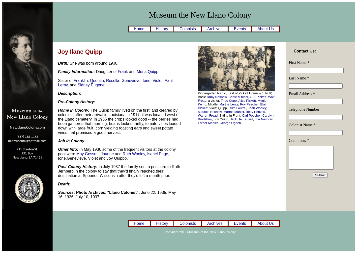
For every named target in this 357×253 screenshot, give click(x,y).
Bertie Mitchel (238, 97)
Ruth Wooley (134, 154)
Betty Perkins (255, 112)
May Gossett (87, 154)
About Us (265, 29)
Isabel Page (157, 154)
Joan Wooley (257, 108)
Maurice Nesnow (210, 112)
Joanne (107, 154)
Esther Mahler (208, 123)
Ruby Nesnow (217, 97)
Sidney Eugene (91, 85)
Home (139, 29)
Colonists (187, 29)
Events (240, 29)
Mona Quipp (147, 72)
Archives (214, 29)
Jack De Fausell (241, 119)
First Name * (299, 62)
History (162, 29)
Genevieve (131, 80)
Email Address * (302, 94)
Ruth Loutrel (237, 108)
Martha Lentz (228, 104)
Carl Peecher (251, 115)
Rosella (112, 80)
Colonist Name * (302, 125)
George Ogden (230, 123)
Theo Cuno (229, 100)
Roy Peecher (249, 104)
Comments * (299, 140)
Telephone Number (304, 109)
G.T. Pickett (258, 97)
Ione (146, 80)
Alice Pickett (247, 100)
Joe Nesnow (263, 119)
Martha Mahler (234, 112)
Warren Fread (208, 115)
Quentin (97, 80)
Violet (158, 80)
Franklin (81, 80)
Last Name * (299, 78)
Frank (123, 72)
